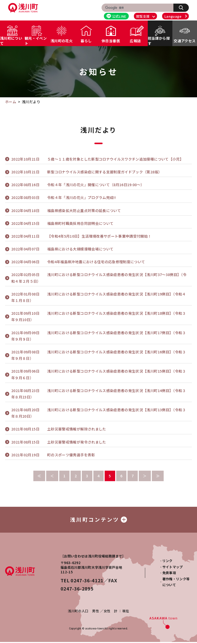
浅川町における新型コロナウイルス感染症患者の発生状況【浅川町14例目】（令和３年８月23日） (98, 393)
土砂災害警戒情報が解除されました (58, 429)
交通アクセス (184, 40)
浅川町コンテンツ (98, 520)
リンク (167, 561)
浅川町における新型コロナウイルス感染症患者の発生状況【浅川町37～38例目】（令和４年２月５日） (98, 277)
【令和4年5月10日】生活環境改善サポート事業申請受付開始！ (81, 236)
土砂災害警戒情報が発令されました (58, 442)
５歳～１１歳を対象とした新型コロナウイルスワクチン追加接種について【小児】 (97, 159)
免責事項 (169, 573)
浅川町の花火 (62, 40)
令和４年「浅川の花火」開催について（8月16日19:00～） (77, 185)
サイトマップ (172, 567)
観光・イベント (36, 41)
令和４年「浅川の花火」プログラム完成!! (63, 197)
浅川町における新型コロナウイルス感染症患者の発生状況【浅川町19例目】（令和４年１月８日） (98, 297)
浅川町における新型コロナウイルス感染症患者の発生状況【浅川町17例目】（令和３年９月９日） (98, 336)
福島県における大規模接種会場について (62, 249)
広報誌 (135, 40)
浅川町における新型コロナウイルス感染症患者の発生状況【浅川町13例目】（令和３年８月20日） (98, 413)
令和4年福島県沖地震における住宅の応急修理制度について (78, 262)
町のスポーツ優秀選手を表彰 (53, 455)
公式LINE (116, 16)
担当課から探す (159, 41)
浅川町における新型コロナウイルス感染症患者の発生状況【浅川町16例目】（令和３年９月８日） (98, 355)
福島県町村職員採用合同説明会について (62, 223)
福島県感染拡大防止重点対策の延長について (66, 210)
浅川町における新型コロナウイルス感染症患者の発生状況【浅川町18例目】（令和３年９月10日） (98, 316)
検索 (184, 7)
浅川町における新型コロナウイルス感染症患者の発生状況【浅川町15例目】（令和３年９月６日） (98, 374)
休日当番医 (111, 40)
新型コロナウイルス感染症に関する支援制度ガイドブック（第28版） (86, 172)
